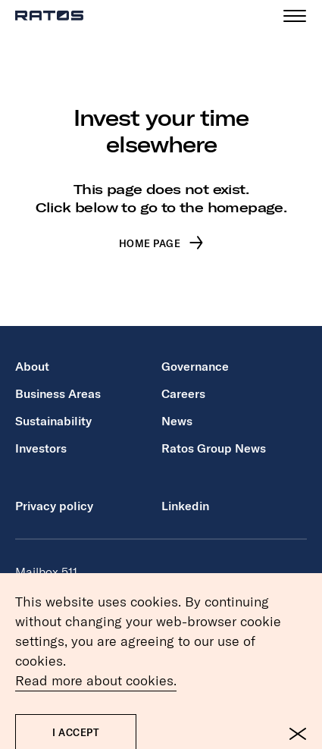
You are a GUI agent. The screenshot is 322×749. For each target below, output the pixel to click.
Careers (183, 393)
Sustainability (53, 420)
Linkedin (185, 505)
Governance (195, 366)
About (32, 366)
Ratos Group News (213, 448)
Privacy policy (54, 505)
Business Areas (58, 393)
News (176, 420)
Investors (41, 448)
